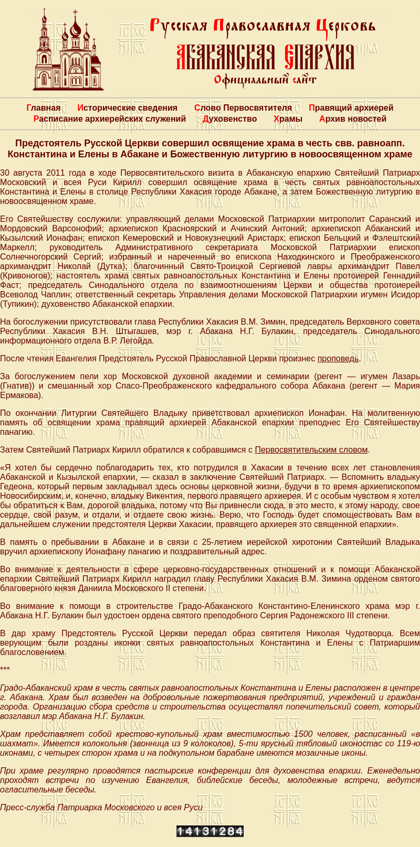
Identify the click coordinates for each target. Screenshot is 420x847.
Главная (43, 107)
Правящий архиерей (351, 107)
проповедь (338, 358)
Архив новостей (352, 118)
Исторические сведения (127, 107)
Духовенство (230, 118)
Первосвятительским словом (311, 449)
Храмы (288, 118)
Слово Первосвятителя (243, 107)
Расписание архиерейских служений (110, 118)
